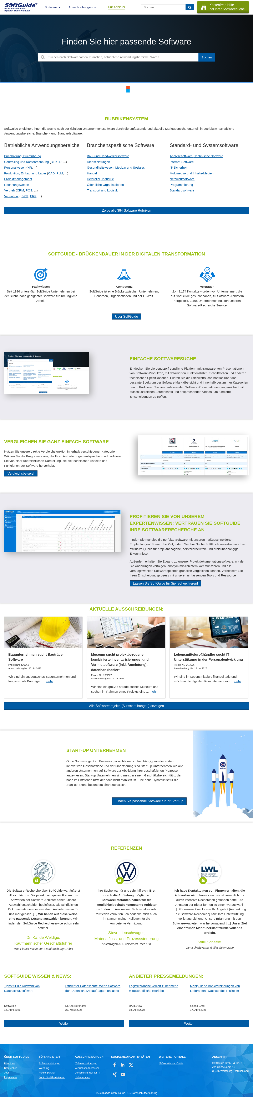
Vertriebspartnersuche (87, 1068)
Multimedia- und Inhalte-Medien (191, 173)
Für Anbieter (116, 7)
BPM (24, 196)
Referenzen (10, 1068)
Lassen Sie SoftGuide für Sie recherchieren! (165, 583)
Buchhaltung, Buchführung (22, 156)
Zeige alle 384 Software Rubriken (126, 210)
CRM (20, 190)
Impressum (10, 1077)
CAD (51, 173)
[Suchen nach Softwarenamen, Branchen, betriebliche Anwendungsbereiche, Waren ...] (126, 57)
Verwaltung (12, 196)
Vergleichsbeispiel (20, 473)
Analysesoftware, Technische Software (196, 156)
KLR (58, 162)
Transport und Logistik (102, 190)
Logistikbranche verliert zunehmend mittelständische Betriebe (153, 988)
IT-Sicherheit (178, 167)
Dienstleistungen (98, 162)
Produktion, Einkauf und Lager (25, 173)
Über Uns (9, 1063)
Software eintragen (49, 1063)
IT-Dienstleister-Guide (171, 1063)
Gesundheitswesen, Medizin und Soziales (116, 167)
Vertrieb (9, 190)
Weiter (64, 1023)
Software (51, 7)
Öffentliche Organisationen (105, 184)
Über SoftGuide (126, 316)
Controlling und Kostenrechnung (26, 162)
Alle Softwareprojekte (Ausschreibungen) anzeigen (126, 706)
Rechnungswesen (16, 184)
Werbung (44, 1068)
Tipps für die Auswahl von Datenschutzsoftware (22, 988)
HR (29, 167)
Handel (92, 173)
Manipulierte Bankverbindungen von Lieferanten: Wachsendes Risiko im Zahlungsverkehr (215, 988)
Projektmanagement (18, 179)
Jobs (7, 1072)
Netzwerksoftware (182, 179)
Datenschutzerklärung (144, 1093)
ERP (33, 196)
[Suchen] (190, 7)
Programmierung (181, 184)
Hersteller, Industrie (100, 179)
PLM (59, 173)
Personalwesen (15, 167)
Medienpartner (47, 1072)
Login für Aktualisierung (52, 1077)
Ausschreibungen (81, 7)
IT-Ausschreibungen (86, 1063)
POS (29, 190)
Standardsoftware (182, 190)
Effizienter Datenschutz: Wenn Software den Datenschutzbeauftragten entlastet (93, 988)
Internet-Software (182, 162)
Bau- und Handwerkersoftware (108, 156)
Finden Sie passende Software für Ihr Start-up (149, 801)
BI (52, 162)
